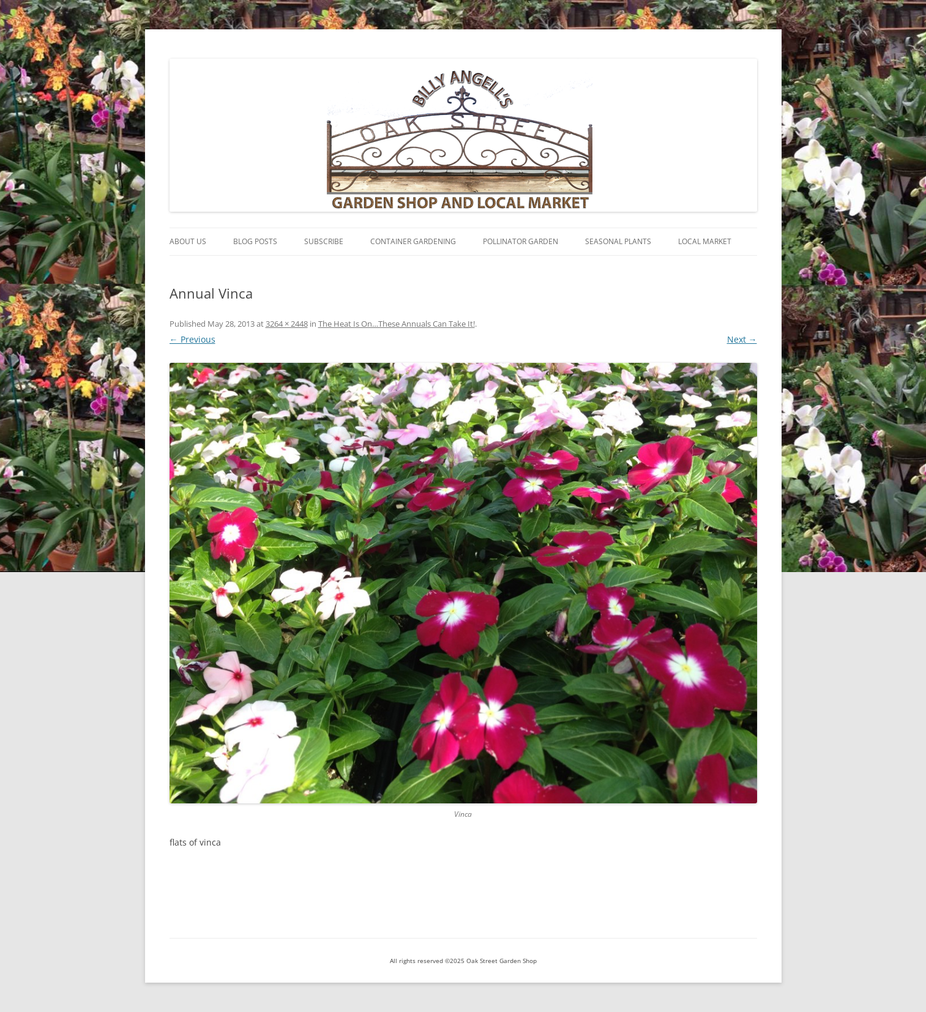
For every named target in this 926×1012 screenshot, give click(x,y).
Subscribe (323, 241)
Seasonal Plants (618, 241)
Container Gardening (413, 241)
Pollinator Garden (520, 241)
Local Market (704, 241)
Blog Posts (255, 241)
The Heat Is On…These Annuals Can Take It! (396, 323)
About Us (188, 241)
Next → (742, 339)
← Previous (192, 339)
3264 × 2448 (287, 323)
